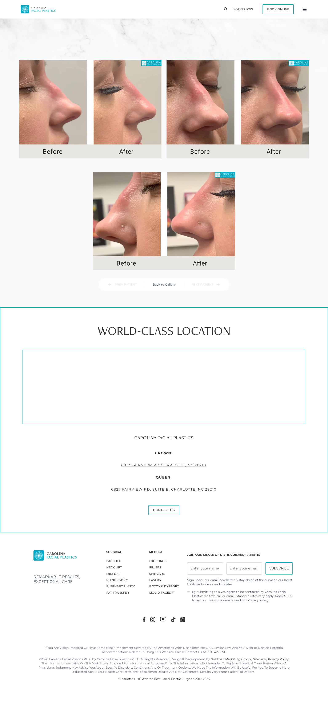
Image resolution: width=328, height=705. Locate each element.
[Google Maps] (182, 619)
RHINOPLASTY (117, 580)
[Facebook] (144, 619)
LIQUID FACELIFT (162, 593)
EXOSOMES (158, 561)
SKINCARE (157, 574)
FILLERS (155, 567)
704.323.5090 (243, 9)
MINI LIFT (113, 574)
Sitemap (259, 659)
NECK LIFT (114, 567)
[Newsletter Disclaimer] (188, 591)
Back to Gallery (164, 284)
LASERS (155, 580)
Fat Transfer (117, 593)
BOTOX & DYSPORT (164, 586)
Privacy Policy (258, 600)
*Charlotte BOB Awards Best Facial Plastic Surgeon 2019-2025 (164, 679)
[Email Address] (244, 568)
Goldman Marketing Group (231, 659)
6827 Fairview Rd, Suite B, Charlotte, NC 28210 (124, 511)
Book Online (278, 9)
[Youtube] (163, 619)
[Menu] (304, 9)
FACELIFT (113, 561)
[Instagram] (152, 619)
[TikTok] (173, 619)
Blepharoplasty (120, 586)
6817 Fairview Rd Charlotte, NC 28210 (124, 487)
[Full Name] (205, 568)
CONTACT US (124, 531)
